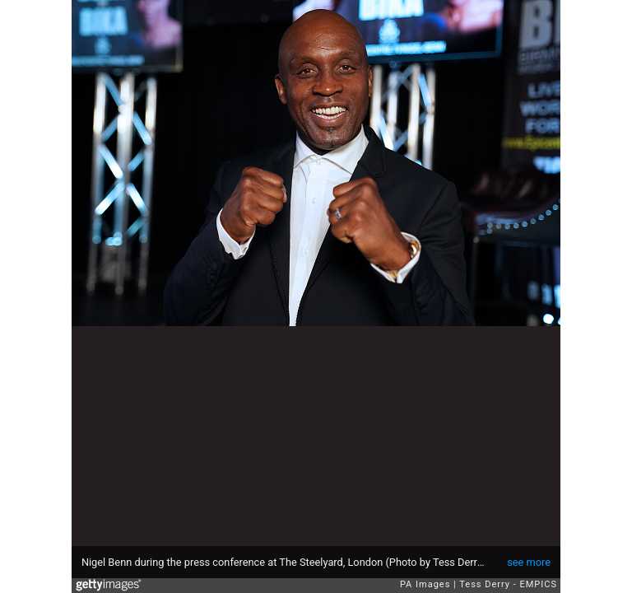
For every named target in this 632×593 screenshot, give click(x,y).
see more (529, 562)
